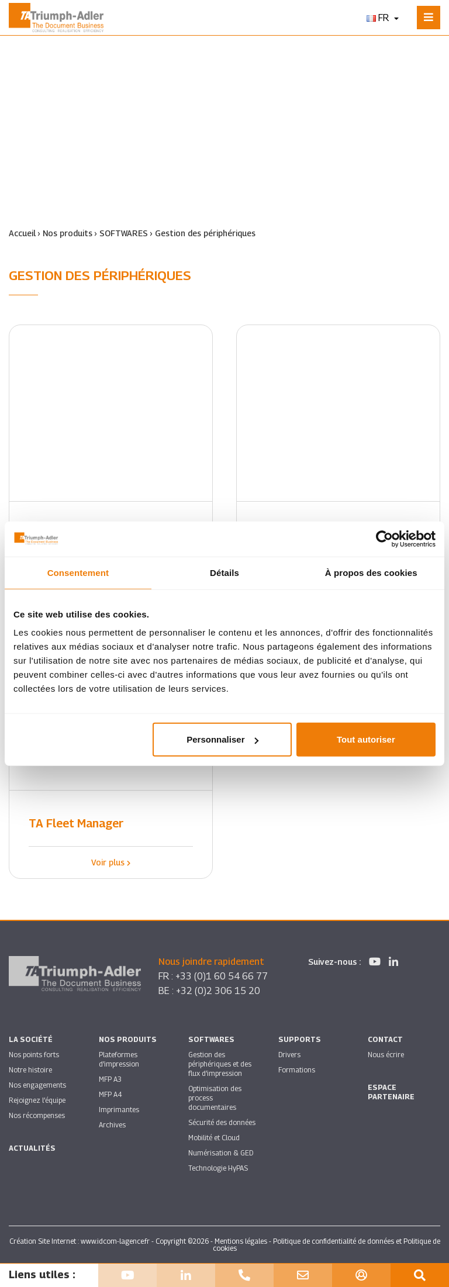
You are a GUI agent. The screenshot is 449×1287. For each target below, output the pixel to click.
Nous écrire (386, 1054)
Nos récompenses (37, 1115)
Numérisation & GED (220, 1152)
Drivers (289, 1054)
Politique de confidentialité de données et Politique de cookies (326, 1245)
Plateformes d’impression (119, 1059)
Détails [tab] (224, 572)
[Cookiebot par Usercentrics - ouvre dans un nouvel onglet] (384, 538)
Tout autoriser (366, 739)
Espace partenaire (391, 1092)
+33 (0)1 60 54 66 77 (221, 976)
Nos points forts (34, 1054)
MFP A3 (110, 1079)
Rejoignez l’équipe (37, 1100)
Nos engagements (37, 1085)
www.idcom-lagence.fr (115, 1241)
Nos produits (67, 233)
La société (31, 1039)
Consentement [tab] (78, 572)
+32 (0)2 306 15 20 (218, 990)
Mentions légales (241, 1241)
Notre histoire (30, 1069)
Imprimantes (119, 1109)
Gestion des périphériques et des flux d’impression (219, 1064)
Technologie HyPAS (218, 1168)
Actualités (32, 1148)
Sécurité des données (221, 1122)
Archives (112, 1124)
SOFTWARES (123, 233)
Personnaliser (222, 739)
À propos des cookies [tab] (371, 572)
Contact (385, 1039)
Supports (299, 1039)
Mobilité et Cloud (214, 1137)
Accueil (22, 233)
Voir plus (110, 862)
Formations (296, 1069)
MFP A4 (110, 1094)
